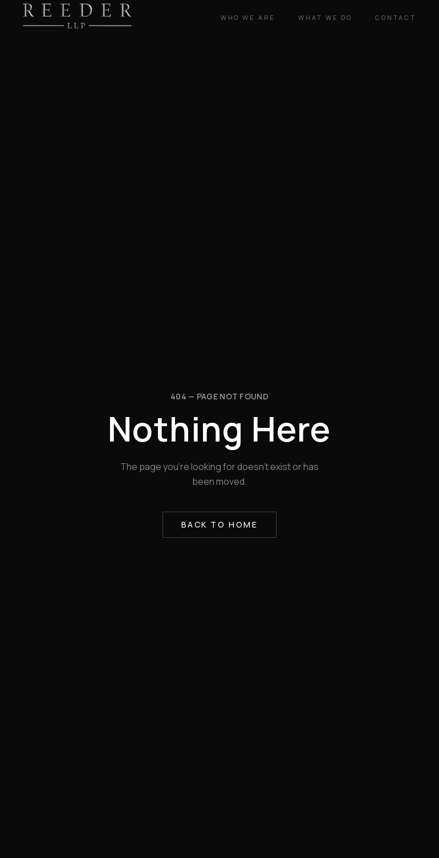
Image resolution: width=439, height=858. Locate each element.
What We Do (325, 17)
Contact (395, 17)
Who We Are (248, 17)
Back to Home (219, 524)
